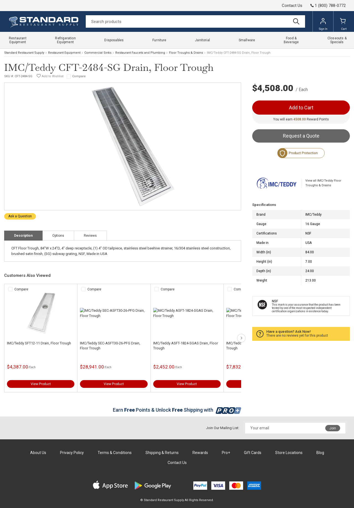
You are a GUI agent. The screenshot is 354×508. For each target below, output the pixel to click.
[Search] (195, 21)
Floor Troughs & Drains (186, 53)
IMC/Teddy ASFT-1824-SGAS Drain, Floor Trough (185, 345)
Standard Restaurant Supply (24, 53)
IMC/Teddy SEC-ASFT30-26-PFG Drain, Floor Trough (110, 345)
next (241, 338)
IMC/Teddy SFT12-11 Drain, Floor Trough (39, 343)
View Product (41, 384)
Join (332, 428)
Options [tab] (58, 236)
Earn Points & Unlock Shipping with (177, 410)
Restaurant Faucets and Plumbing (140, 53)
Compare (79, 76)
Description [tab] (23, 236)
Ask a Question (20, 216)
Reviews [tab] (90, 236)
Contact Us (292, 5)
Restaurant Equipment (64, 53)
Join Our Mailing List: (222, 428)
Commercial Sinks (97, 53)
